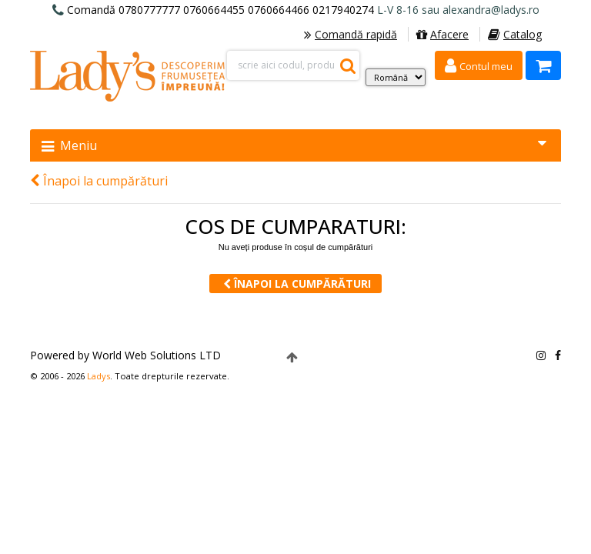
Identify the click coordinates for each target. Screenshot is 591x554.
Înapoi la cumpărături (99, 181)
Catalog (515, 34)
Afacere (442, 34)
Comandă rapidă (350, 34)
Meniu (294, 145)
